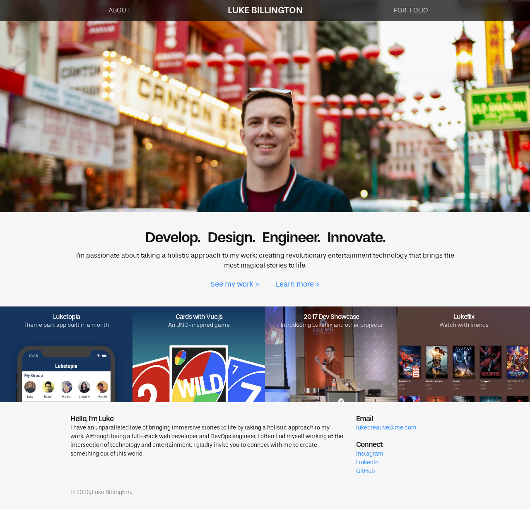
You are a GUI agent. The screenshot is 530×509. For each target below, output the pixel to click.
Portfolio (411, 10)
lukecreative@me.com (386, 427)
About (119, 10)
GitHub (365, 471)
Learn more (295, 284)
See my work (231, 284)
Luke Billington (265, 10)
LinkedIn (367, 462)
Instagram (369, 453)
